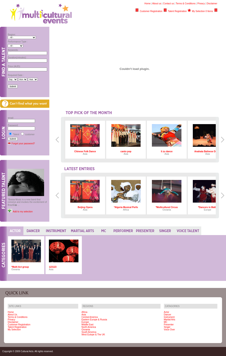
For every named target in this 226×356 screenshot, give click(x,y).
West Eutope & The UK (93, 334)
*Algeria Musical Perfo (126, 207)
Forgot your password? (23, 143)
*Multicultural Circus (167, 207)
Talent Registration (177, 11)
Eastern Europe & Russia (94, 319)
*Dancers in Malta (207, 207)
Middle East (87, 324)
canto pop (126, 151)
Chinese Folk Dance (85, 151)
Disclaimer (212, 3)
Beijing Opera (85, 207)
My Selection (14, 329)
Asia (84, 314)
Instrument (169, 317)
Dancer (167, 314)
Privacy (201, 3)
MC (166, 322)
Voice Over (169, 329)
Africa (85, 312)
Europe (85, 322)
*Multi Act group (20, 267)
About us (156, 3)
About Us (12, 314)
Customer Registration (151, 11)
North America (89, 327)
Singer (167, 327)
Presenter (169, 324)
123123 (52, 267)
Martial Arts (169, 319)
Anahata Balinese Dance (207, 151)
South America (89, 332)
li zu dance (167, 151)
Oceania (86, 329)
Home (147, 3)
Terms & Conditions (186, 3)
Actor (166, 312)
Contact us (168, 3)
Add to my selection (22, 211)
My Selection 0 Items (202, 11)
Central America (90, 317)
